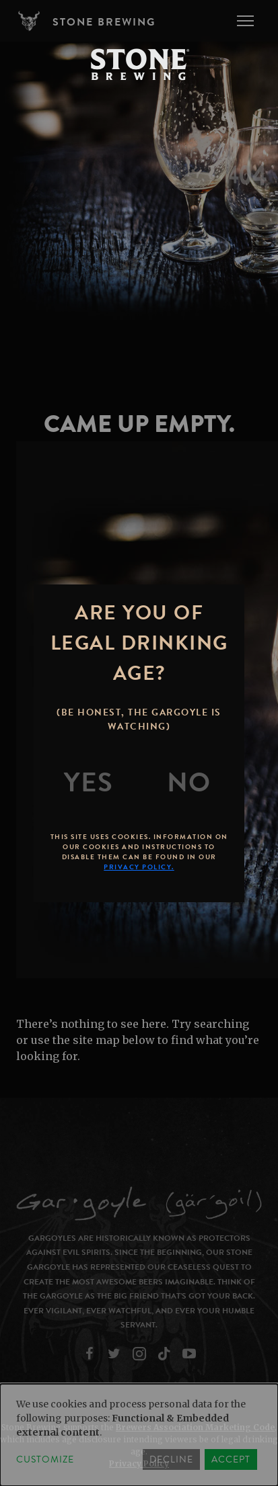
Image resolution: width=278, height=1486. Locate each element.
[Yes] (88, 782)
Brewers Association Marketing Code (195, 1427)
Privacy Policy (139, 1463)
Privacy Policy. (139, 867)
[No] (189, 782)
